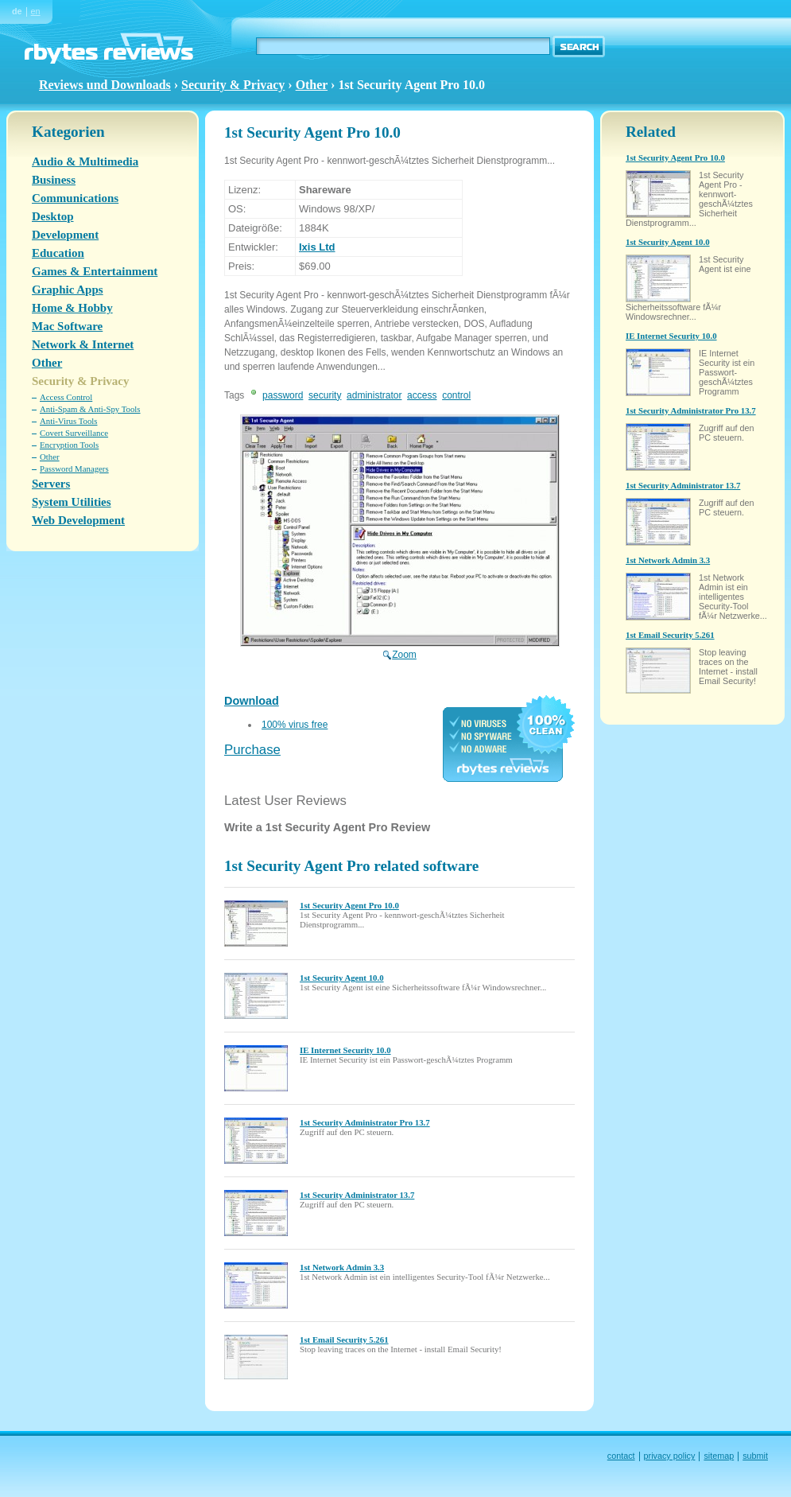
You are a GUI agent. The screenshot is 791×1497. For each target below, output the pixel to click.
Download (251, 700)
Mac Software (67, 326)
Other (312, 84)
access (421, 395)
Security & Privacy (233, 84)
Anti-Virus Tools (68, 421)
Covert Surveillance (74, 432)
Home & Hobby (72, 307)
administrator (374, 395)
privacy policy (670, 1455)
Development (65, 234)
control (456, 395)
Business (54, 179)
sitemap (719, 1455)
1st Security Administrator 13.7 (357, 1195)
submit (755, 1455)
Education (58, 253)
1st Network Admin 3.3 (342, 1267)
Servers (51, 483)
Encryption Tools (69, 444)
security (324, 395)
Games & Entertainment (94, 271)
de (17, 11)
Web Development (78, 520)
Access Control (66, 397)
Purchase (252, 749)
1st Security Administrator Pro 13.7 (365, 1122)
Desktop (53, 216)
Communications (75, 198)
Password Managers (74, 468)
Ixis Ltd (317, 247)
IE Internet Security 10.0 (345, 1050)
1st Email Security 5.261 (344, 1339)
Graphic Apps (67, 289)
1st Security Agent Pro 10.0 (349, 905)
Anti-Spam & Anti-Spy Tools (90, 409)
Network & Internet (83, 344)
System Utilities (71, 502)
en (36, 11)
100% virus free (295, 724)
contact (621, 1455)
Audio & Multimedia (85, 161)
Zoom (400, 649)
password (282, 395)
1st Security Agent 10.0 (342, 977)
